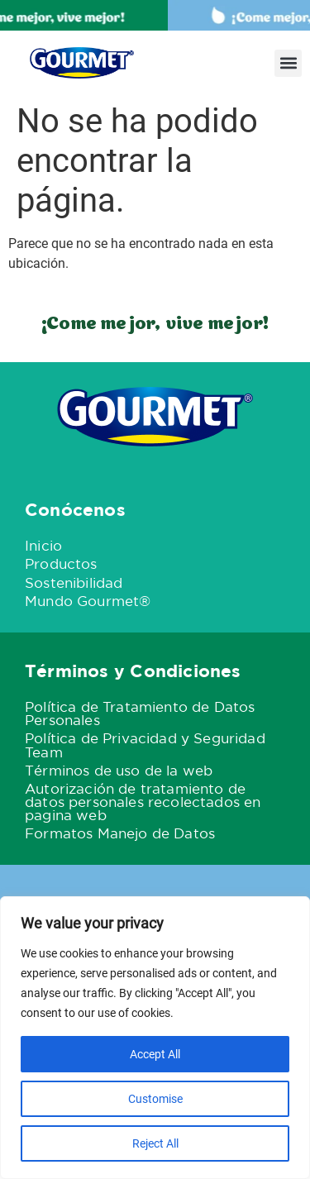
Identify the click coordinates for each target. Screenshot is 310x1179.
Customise (155, 1098)
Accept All (155, 1054)
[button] (288, 63)
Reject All (155, 1143)
